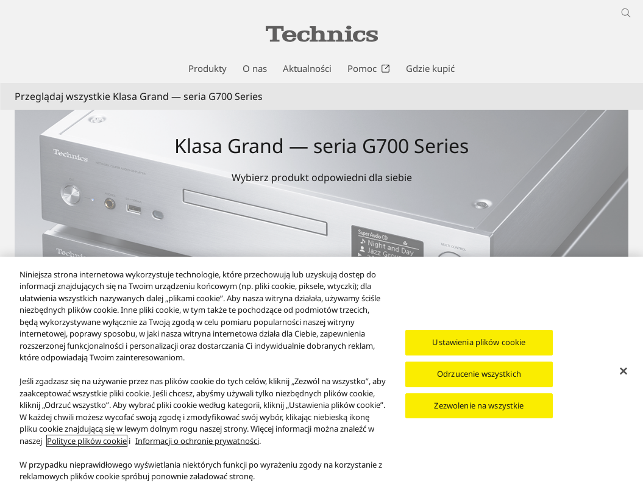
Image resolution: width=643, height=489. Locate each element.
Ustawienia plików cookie (478, 343)
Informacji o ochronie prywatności (197, 442)
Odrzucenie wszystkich (479, 374)
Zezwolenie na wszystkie (479, 406)
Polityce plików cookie (87, 442)
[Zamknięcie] (623, 372)
